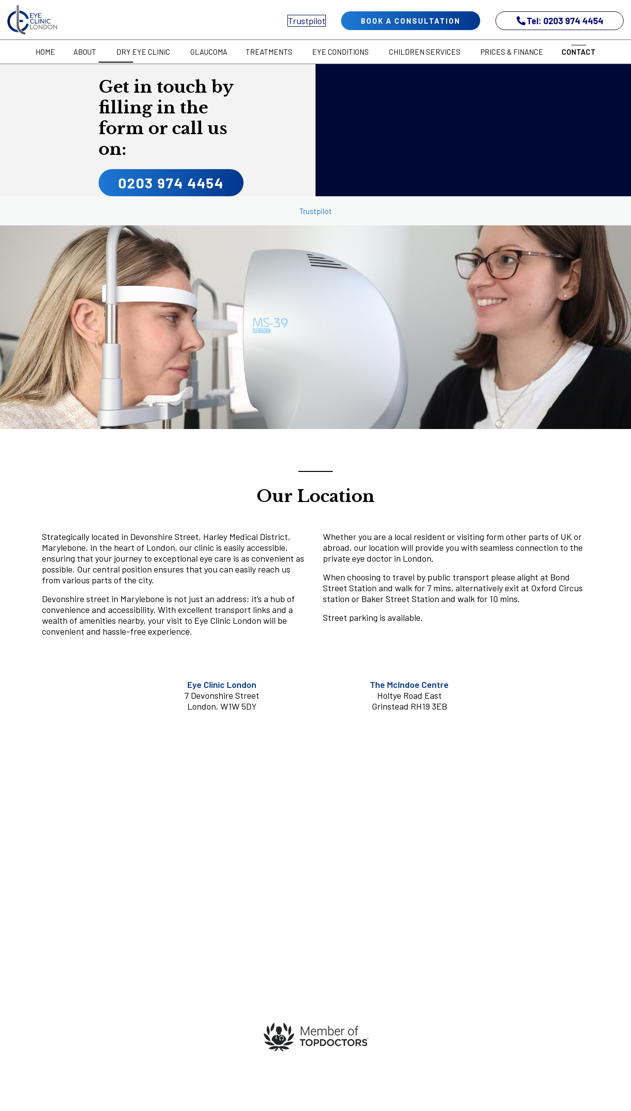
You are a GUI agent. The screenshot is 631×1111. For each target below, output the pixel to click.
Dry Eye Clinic (143, 51)
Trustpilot (306, 20)
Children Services (424, 51)
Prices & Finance (512, 51)
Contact (578, 51)
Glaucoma (208, 51)
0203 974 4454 (171, 182)
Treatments (268, 51)
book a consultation (410, 20)
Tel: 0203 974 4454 (560, 20)
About (84, 51)
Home (45, 51)
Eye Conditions (340, 51)
